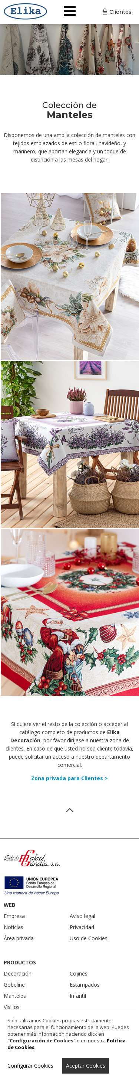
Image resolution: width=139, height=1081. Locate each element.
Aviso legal (82, 915)
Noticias (13, 927)
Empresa (14, 915)
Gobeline (14, 984)
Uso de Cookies (88, 938)
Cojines (78, 973)
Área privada (19, 938)
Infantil (78, 995)
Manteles (15, 995)
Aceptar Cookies (85, 1065)
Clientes (120, 12)
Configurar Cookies (30, 1065)
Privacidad (82, 927)
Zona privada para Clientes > (69, 778)
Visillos (12, 1006)
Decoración (18, 973)
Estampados (85, 984)
